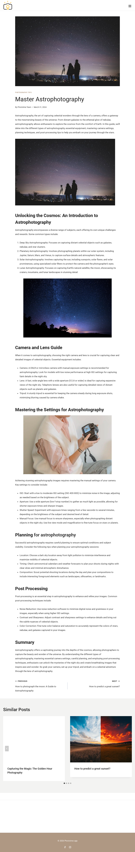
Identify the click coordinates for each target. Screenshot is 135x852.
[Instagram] (70, 847)
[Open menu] (130, 5)
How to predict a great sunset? (95, 684)
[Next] (128, 749)
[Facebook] (65, 847)
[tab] (64, 784)
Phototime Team (24, 108)
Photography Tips (23, 93)
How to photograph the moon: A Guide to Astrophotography (40, 686)
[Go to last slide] (7, 749)
